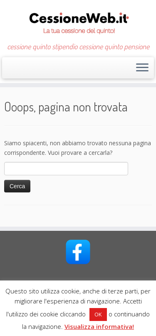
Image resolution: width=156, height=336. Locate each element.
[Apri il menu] (142, 68)
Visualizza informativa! (99, 326)
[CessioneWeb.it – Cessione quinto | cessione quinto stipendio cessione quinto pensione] (78, 21)
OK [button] (98, 314)
